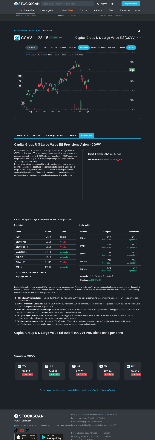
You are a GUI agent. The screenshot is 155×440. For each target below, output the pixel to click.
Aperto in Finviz (74, 390)
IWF (133, 366)
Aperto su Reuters (108, 390)
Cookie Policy (44, 425)
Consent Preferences (62, 425)
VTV (24, 366)
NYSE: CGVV (34, 31)
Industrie (98, 10)
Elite (111, 10)
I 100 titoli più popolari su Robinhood (86, 422)
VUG (51, 366)
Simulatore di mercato (130, 10)
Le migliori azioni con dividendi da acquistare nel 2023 (94, 415)
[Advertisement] (77, 127)
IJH (78, 366)
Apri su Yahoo (45, 390)
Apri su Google (59, 390)
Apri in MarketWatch (90, 390)
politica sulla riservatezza (25, 425)
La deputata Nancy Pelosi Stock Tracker (88, 418)
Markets (66, 10)
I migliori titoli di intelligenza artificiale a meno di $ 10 (93, 425)
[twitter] (139, 31)
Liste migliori (46, 10)
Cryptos (83, 10)
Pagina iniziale (20, 31)
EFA (105, 366)
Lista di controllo (26, 10)
